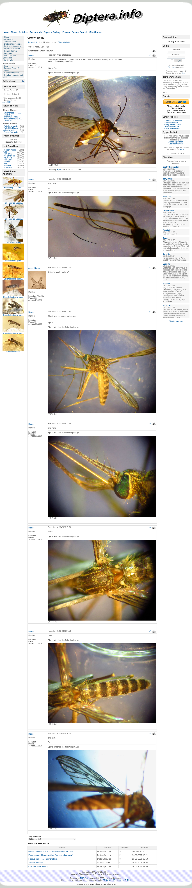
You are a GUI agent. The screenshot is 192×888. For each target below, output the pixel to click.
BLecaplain (8, 168)
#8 (150, 734)
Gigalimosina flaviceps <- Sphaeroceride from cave (50, 851)
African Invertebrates (172, 129)
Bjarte (31, 55)
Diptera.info (32, 42)
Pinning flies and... (11, 132)
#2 (150, 179)
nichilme (166, 284)
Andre (165, 238)
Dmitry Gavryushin (171, 167)
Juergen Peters (10, 150)
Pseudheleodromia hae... (13, 297)
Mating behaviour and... (173, 125)
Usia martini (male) (13, 243)
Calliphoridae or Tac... (12, 113)
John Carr (8, 160)
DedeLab (166, 230)
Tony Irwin (7, 154)
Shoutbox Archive (176, 321)
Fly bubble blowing (11, 128)
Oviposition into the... (172, 127)
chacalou (7, 166)
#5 (150, 424)
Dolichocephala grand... (13, 261)
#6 (150, 527)
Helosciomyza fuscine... (13, 188)
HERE (182, 150)
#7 (150, 631)
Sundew (166, 264)
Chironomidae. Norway (38, 866)
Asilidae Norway (35, 863)
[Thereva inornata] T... (12, 117)
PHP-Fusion (85, 878)
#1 (150, 55)
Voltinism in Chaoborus (173, 121)
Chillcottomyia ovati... (13, 352)
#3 (150, 268)
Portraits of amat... (11, 126)
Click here (172, 67)
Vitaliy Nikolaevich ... (172, 123)
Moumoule (8, 158)
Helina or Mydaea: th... (13, 119)
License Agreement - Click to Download (176, 143)
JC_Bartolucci (9, 156)
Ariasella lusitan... (10, 130)
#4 (150, 312)
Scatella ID (8, 115)
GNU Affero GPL (109, 880)
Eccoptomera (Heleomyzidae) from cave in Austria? (51, 855)
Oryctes (7, 162)
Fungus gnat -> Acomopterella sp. (43, 859)
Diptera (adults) (64, 42)
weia (5, 152)
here (184, 73)
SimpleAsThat (125, 880)
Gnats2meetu (168, 211)
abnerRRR (7, 102)
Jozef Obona (34, 268)
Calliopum (8, 121)
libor (5, 164)
